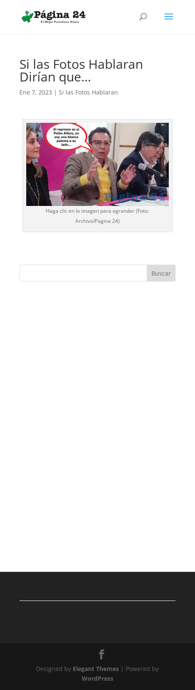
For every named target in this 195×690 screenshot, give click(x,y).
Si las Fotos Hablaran (88, 92)
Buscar (161, 273)
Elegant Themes (96, 669)
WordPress (97, 678)
